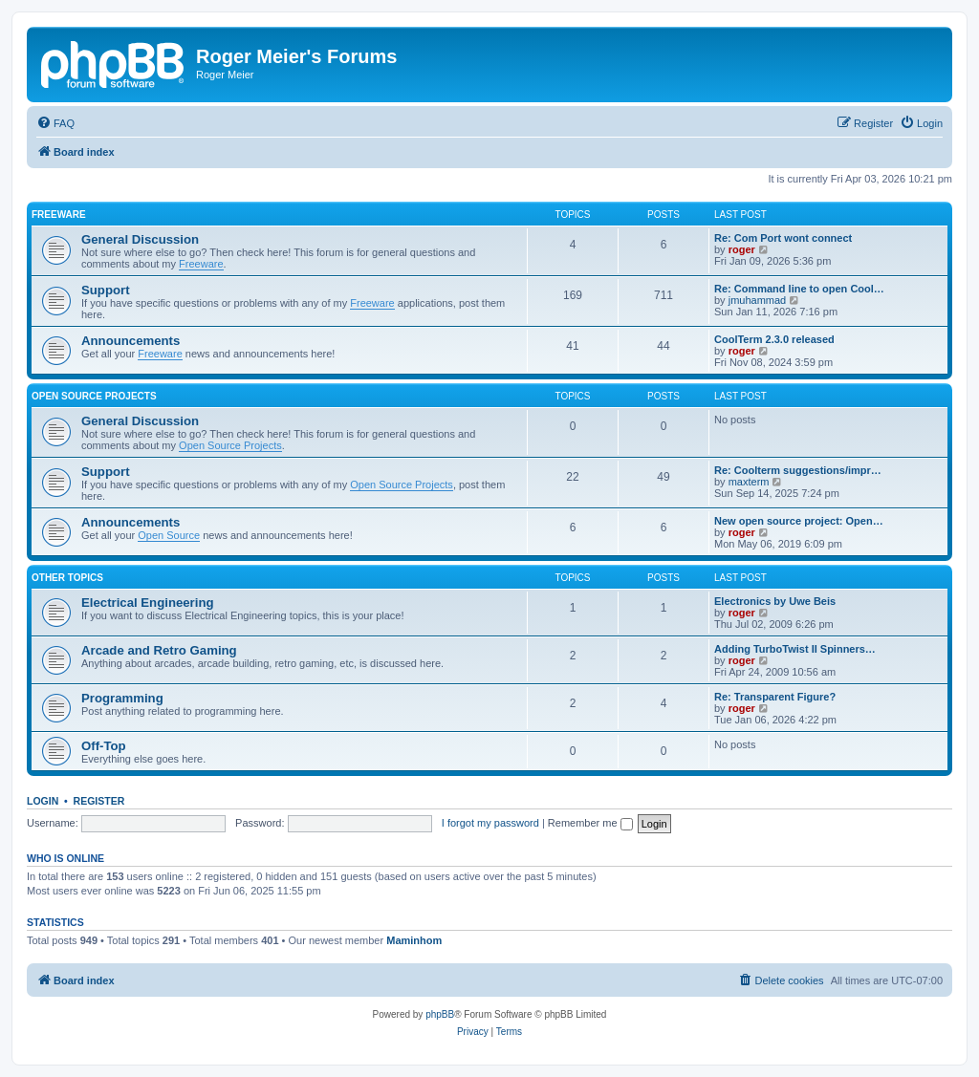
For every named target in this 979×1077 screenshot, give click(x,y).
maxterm (749, 481)
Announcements (130, 341)
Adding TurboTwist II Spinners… (795, 649)
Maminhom (414, 940)
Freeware (59, 214)
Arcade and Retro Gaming (159, 650)
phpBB (439, 1014)
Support (105, 290)
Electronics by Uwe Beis (775, 601)
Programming (122, 698)
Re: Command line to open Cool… (799, 288)
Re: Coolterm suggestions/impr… (797, 470)
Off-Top (103, 746)
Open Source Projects (94, 396)
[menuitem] (55, 123)
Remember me (590, 823)
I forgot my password (490, 823)
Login (42, 801)
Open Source (169, 535)
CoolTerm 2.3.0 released (774, 339)
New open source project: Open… (798, 521)
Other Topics (67, 577)
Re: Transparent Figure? (775, 696)
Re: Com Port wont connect (783, 238)
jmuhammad (758, 300)
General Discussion (140, 239)
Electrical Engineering (147, 602)
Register (99, 801)
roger (742, 249)
